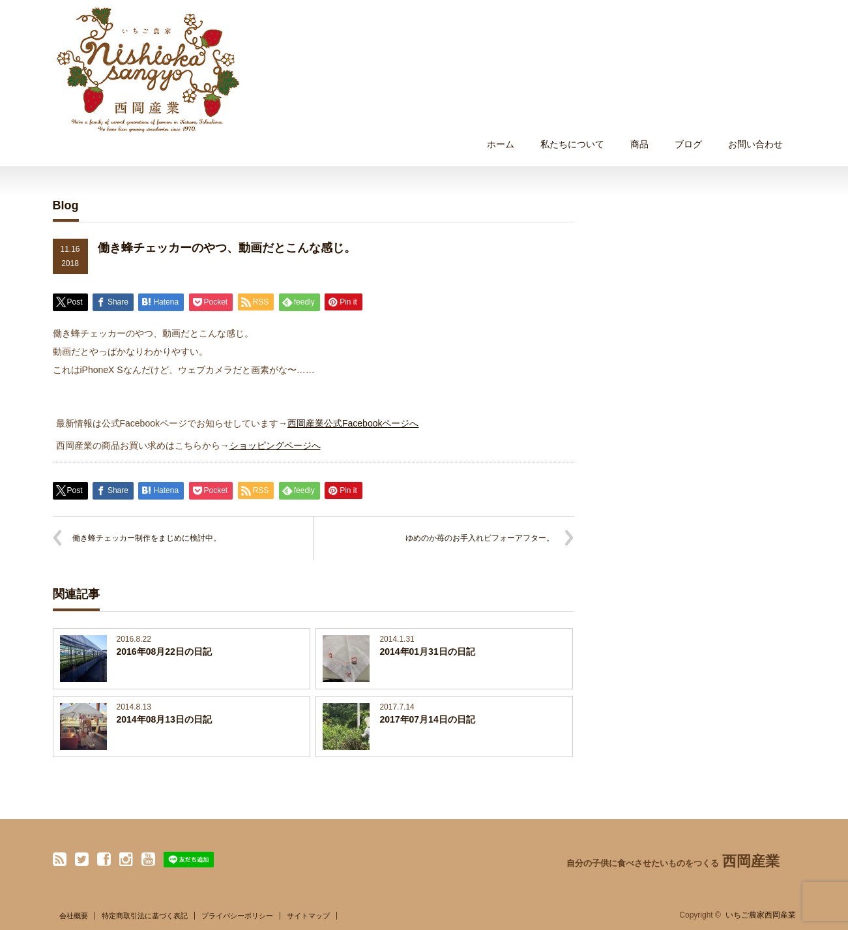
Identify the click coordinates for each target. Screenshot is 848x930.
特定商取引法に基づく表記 (145, 916)
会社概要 (73, 916)
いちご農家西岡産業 (760, 915)
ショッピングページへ (275, 445)
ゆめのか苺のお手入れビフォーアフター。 (479, 538)
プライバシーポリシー (237, 916)
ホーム (500, 144)
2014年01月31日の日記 (427, 651)
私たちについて (572, 144)
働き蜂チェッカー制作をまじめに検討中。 (146, 538)
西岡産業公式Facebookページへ (352, 423)
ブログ (688, 144)
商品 (639, 144)
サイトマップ (308, 916)
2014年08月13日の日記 (164, 719)
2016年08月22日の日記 (164, 651)
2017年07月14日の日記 (427, 719)
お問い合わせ (755, 144)
